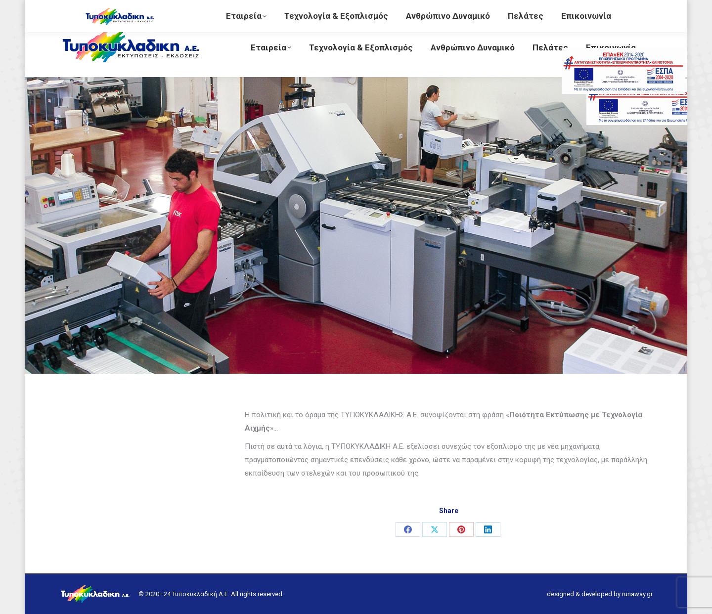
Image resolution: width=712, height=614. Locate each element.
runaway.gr (637, 594)
